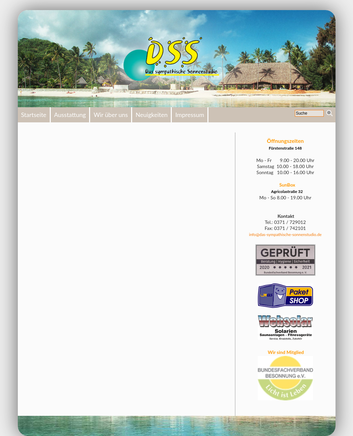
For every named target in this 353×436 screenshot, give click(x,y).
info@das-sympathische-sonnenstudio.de (285, 234)
